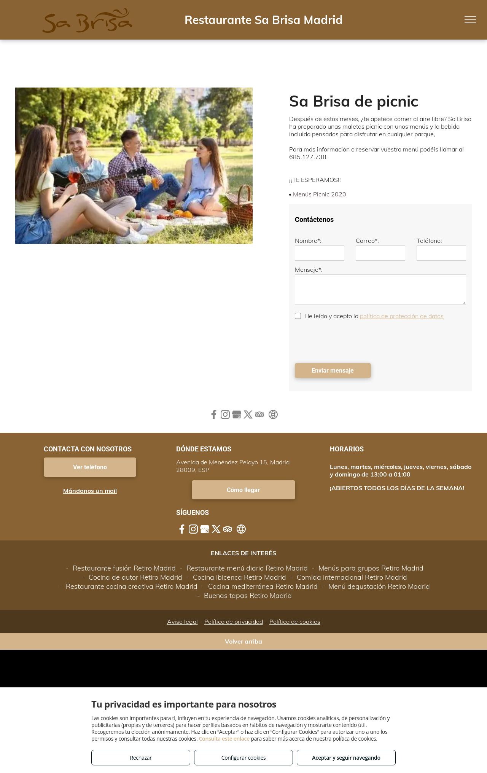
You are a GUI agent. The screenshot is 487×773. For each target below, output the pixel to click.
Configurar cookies (243, 757)
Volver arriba (243, 641)
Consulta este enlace (224, 738)
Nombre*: (308, 240)
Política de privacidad (233, 621)
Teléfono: (429, 240)
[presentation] (353, 340)
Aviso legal (182, 621)
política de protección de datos (402, 316)
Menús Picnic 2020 (319, 194)
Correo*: (367, 240)
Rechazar (140, 757)
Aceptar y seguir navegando (346, 757)
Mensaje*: (309, 269)
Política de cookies (294, 621)
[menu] (470, 20)
